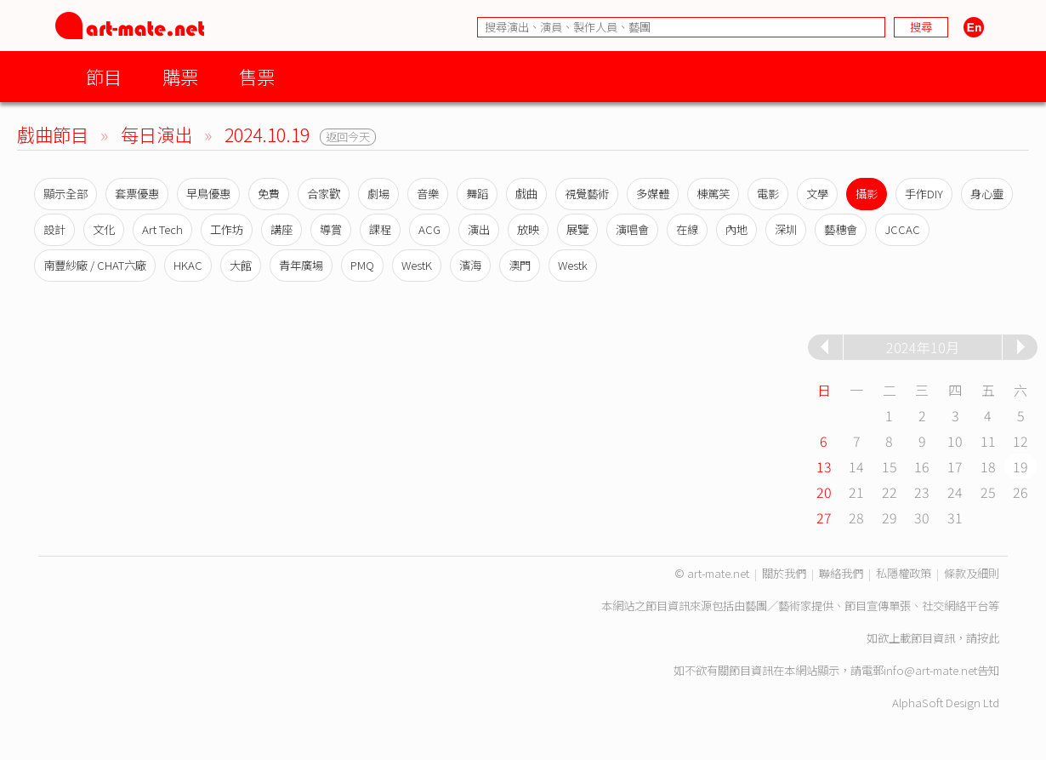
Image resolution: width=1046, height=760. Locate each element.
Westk (573, 265)
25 (988, 492)
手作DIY (924, 194)
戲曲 (526, 194)
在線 (687, 229)
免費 (269, 194)
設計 (54, 229)
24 (955, 492)
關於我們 (784, 573)
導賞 (331, 229)
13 (824, 466)
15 (889, 466)
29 (889, 517)
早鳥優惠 (208, 194)
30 (921, 517)
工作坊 (226, 229)
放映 (528, 229)
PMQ (362, 265)
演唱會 (632, 229)
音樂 (428, 194)
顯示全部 (65, 194)
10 (955, 441)
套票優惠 (137, 194)
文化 (104, 229)
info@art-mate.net (930, 670)
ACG (429, 229)
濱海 (470, 265)
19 (1020, 466)
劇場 (378, 194)
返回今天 (348, 137)
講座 (281, 229)
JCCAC (902, 229)
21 (856, 492)
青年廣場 (301, 265)
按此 (988, 638)
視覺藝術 (587, 194)
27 (824, 517)
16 (921, 466)
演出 (479, 229)
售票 (257, 76)
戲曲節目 (52, 134)
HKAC (187, 265)
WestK (416, 265)
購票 (180, 76)
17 (955, 466)
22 (889, 492)
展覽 (577, 229)
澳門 (520, 265)
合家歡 (323, 194)
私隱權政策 (903, 573)
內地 (736, 229)
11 (988, 441)
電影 (768, 194)
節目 (104, 76)
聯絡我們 (841, 573)
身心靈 (986, 194)
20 (824, 492)
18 (988, 466)
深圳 (786, 229)
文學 (817, 194)
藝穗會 (840, 229)
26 (1020, 492)
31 (955, 517)
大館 (241, 265)
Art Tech (162, 229)
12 (1020, 441)
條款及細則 (971, 573)
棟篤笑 (713, 194)
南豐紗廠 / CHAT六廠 (94, 265)
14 (856, 466)
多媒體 (652, 194)
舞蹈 (477, 194)
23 (921, 492)
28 (856, 517)
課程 (380, 229)
